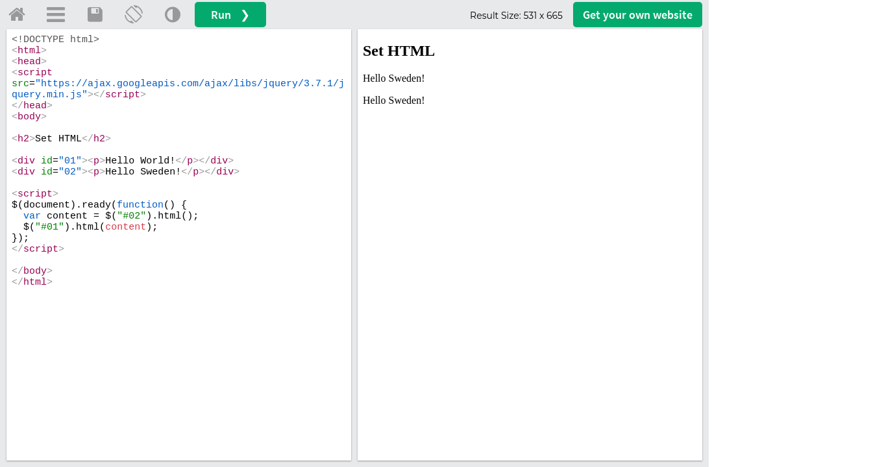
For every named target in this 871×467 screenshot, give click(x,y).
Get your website (638, 14)
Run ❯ (230, 14)
